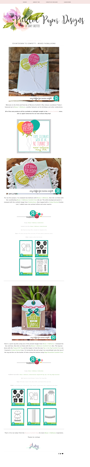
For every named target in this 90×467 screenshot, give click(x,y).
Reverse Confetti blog (32, 433)
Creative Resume (52, 2)
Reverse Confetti (53, 111)
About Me (36, 2)
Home (25, 2)
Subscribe (67, 2)
